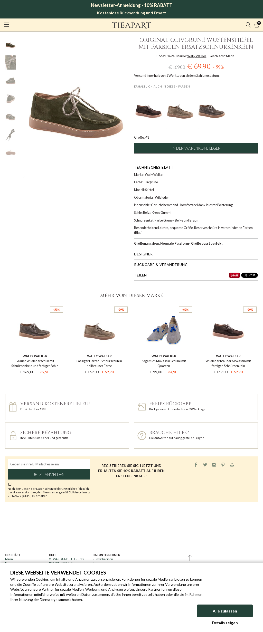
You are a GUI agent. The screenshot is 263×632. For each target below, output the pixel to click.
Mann (9, 559)
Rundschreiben (103, 559)
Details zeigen (225, 622)
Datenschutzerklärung (51, 488)
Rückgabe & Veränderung (161, 265)
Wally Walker (196, 56)
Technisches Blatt (154, 167)
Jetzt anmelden (48, 474)
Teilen (140, 275)
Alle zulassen (225, 610)
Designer (143, 254)
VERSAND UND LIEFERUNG (66, 559)
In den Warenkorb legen (196, 148)
